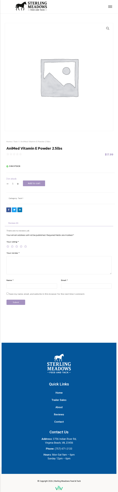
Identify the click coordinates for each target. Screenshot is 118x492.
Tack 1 (16, 141)
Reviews (59, 414)
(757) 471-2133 (63, 448)
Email (64, 280)
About (59, 407)
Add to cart (34, 183)
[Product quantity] (13, 183)
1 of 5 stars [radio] (7, 246)
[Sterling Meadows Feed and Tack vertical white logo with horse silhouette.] (59, 363)
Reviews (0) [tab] (13, 223)
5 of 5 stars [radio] (25, 246)
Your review (12, 253)
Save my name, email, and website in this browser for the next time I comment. (47, 294)
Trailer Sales (59, 400)
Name (9, 280)
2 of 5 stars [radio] (12, 246)
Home (9, 141)
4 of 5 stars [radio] (21, 246)
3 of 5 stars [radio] (16, 246)
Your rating (12, 242)
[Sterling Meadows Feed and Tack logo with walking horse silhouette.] (31, 6)
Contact (59, 421)
